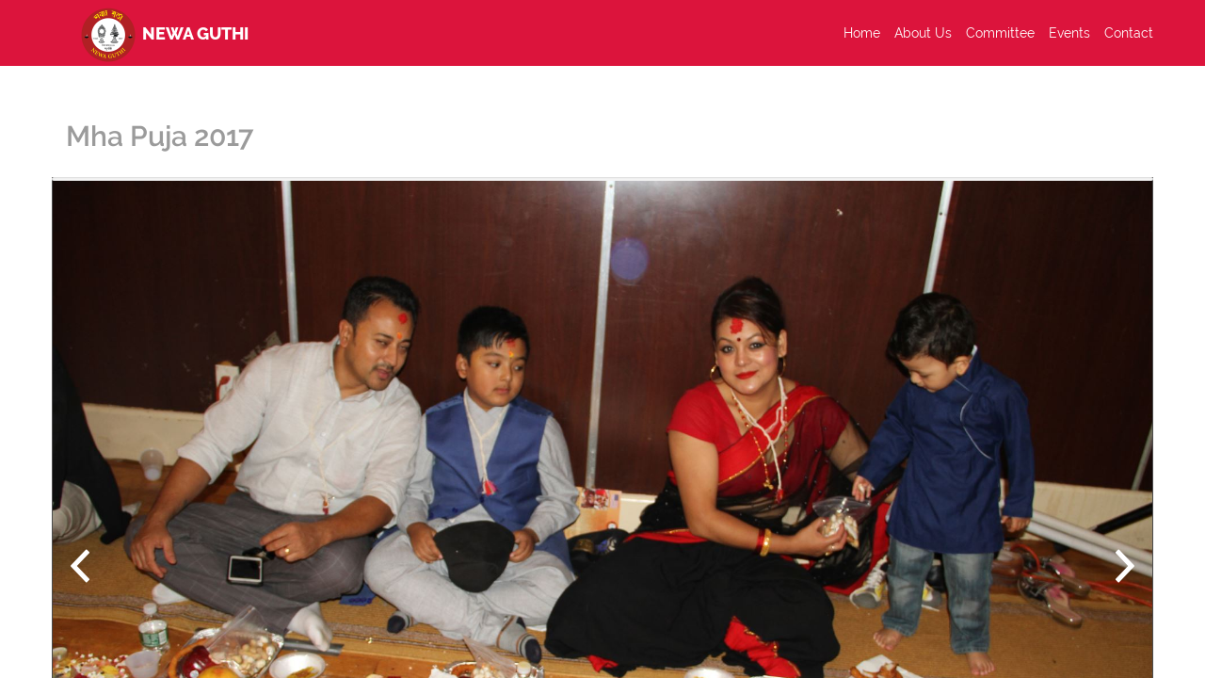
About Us (923, 32)
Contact (1128, 32)
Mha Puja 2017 (159, 136)
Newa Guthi (161, 32)
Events (1069, 32)
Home (862, 32)
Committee (1000, 32)
